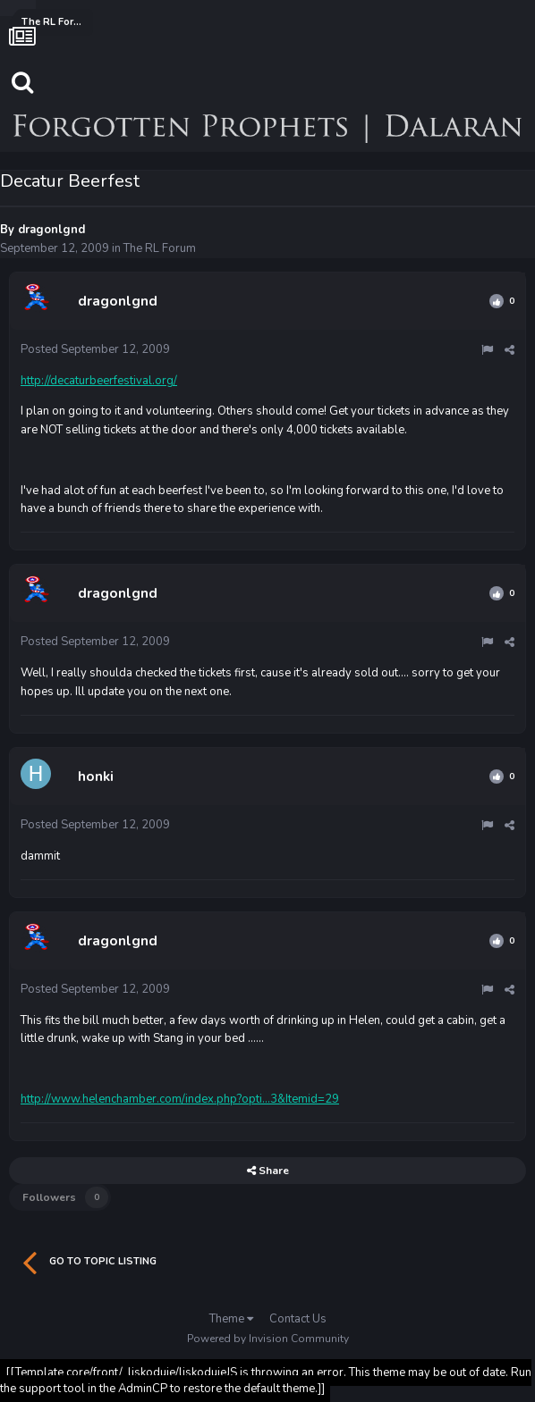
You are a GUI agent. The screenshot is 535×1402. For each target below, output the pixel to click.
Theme (231, 1319)
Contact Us (298, 1319)
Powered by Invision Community (268, 1338)
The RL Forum (159, 248)
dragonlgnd (51, 230)
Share (268, 1170)
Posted (95, 349)
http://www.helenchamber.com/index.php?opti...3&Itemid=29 (180, 1099)
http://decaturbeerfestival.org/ (99, 381)
